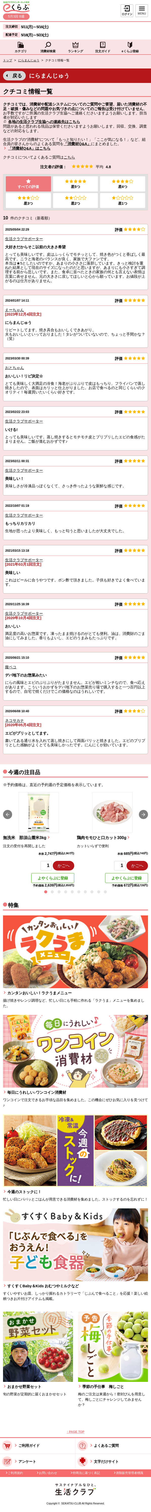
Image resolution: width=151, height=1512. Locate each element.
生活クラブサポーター (24, 239)
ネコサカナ (14, 721)
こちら (69, 157)
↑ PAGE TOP (75, 1432)
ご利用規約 (15, 1473)
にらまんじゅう (28, 60)
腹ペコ (10, 667)
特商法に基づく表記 (86, 1473)
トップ (7, 60)
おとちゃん (14, 368)
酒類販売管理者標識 (129, 1473)
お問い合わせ (48, 1473)
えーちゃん (14, 310)
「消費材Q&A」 (77, 144)
